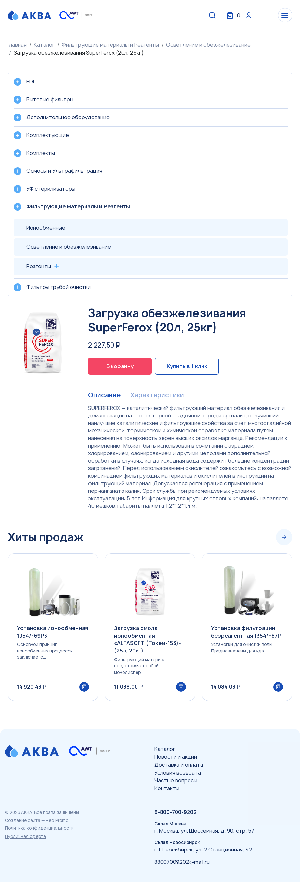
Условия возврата (177, 772)
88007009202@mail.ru (182, 861)
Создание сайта (22, 820)
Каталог (44, 44)
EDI (30, 81)
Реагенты (38, 266)
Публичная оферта (25, 836)
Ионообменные (45, 227)
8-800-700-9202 (175, 811)
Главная (17, 44)
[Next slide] (284, 537)
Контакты (166, 788)
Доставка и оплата (178, 764)
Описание (104, 395)
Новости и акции (175, 756)
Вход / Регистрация (244, 15)
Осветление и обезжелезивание (208, 44)
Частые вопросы (175, 780)
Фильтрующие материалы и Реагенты (110, 44)
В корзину (120, 366)
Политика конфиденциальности (39, 828)
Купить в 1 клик (187, 366)
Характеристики (157, 395)
